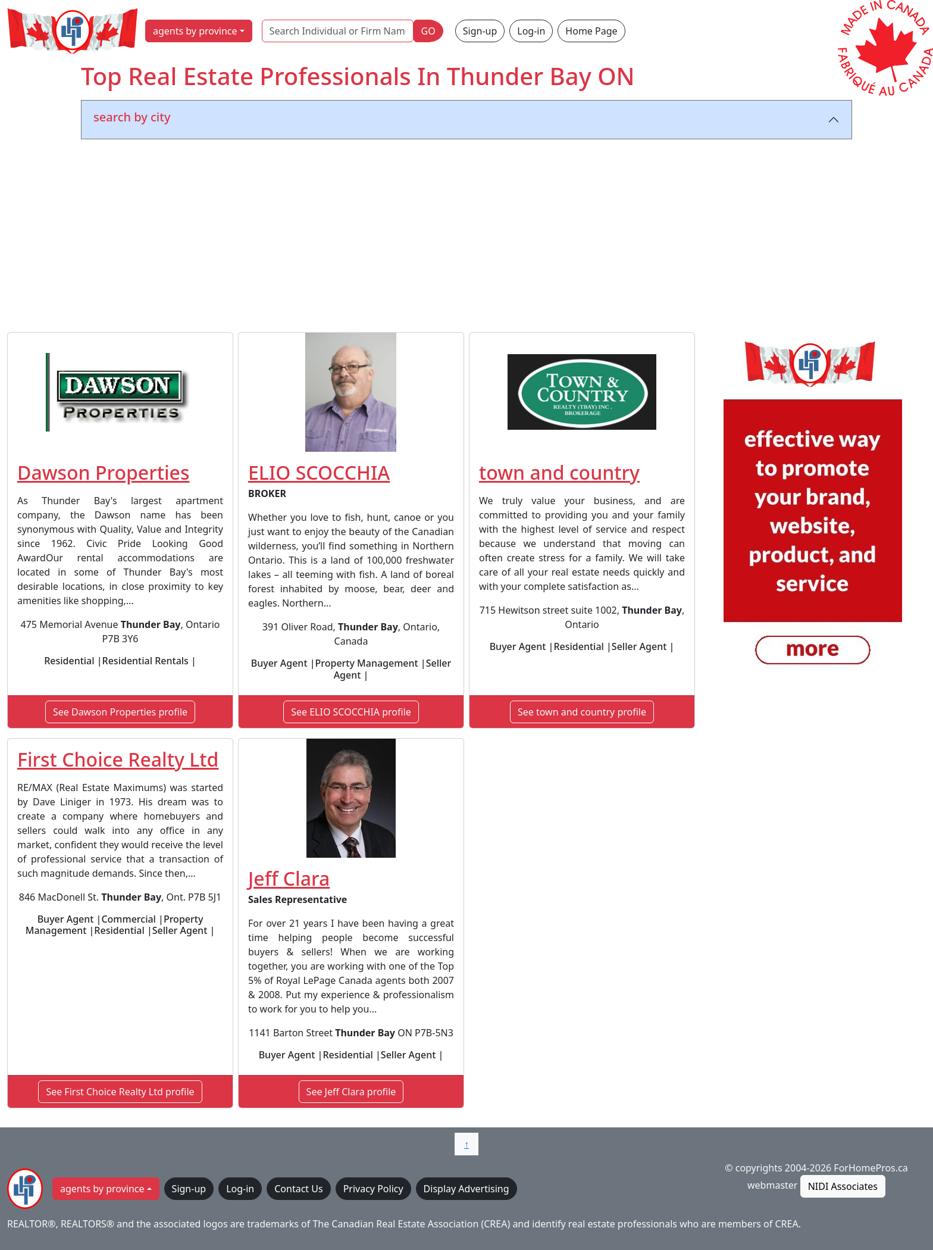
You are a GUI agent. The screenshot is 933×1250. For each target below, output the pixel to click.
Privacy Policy (373, 1188)
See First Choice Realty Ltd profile (120, 1091)
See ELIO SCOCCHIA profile (351, 711)
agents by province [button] (195, 31)
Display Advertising (466, 1188)
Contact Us (298, 1188)
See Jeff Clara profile (351, 1091)
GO (428, 31)
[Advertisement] (466, 238)
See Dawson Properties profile (120, 711)
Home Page (591, 31)
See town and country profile (582, 711)
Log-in (531, 31)
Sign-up (480, 31)
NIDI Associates (843, 1186)
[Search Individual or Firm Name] (338, 31)
